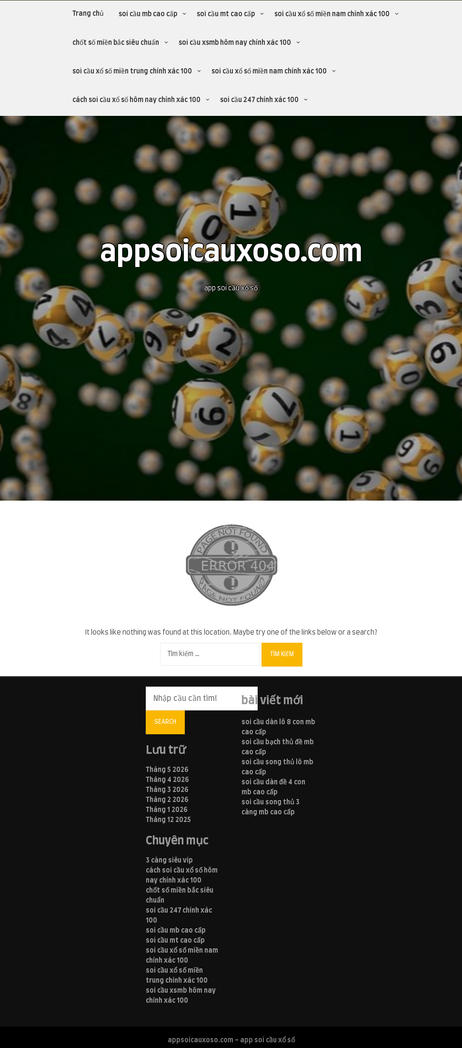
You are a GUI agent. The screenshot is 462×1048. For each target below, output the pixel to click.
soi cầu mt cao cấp (226, 14)
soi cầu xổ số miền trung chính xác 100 (132, 71)
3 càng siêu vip (169, 860)
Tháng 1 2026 (167, 810)
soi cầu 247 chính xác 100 (259, 100)
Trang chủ (88, 13)
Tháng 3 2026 (167, 790)
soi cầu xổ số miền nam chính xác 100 (332, 14)
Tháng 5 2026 (167, 770)
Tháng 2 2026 (167, 800)
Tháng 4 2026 (167, 780)
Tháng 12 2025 (168, 820)
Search (165, 722)
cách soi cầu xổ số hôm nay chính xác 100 (136, 100)
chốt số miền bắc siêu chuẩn (115, 43)
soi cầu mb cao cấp (148, 14)
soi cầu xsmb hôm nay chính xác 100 (235, 43)
